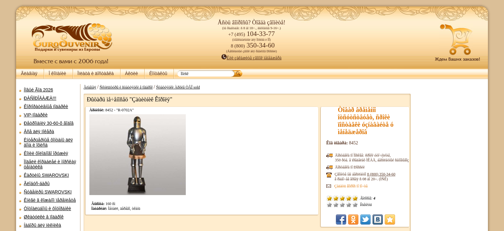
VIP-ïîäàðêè (36, 114)
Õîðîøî (349, 204)
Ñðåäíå (342, 204)
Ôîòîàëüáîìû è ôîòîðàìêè (47, 208)
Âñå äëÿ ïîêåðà (39, 131)
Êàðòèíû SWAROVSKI (46, 175)
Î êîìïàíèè (57, 73)
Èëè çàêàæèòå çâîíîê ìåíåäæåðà (251, 58)
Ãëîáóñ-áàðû (37, 183)
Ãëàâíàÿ (29, 73)
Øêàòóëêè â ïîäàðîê (44, 216)
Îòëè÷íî (355, 204)
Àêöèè (131, 73)
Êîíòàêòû (158, 73)
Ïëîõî (336, 204)
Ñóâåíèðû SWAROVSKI (48, 191)
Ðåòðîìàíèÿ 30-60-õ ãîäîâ (49, 123)
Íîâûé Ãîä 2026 (38, 89)
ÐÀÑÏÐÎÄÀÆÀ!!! (40, 98)
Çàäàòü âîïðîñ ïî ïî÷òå (351, 186)
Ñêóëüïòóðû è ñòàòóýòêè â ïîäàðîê (126, 87)
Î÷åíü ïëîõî (329, 204)
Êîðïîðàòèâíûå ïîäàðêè (46, 106)
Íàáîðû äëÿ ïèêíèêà (42, 225)
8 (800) (381, 174)
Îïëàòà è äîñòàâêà (95, 73)
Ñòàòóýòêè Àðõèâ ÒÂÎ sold (178, 87)
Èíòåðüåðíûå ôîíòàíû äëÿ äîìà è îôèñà (48, 142)
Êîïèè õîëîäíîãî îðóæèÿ (46, 153)
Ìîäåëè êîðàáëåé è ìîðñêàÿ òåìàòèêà (50, 164)
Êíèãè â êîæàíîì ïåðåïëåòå (50, 200)
